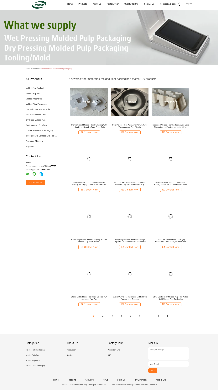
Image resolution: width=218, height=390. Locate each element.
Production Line (113, 350)
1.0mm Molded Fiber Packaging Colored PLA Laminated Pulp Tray (89, 298)
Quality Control (131, 4)
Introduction (71, 350)
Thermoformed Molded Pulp (38, 109)
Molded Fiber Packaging (36, 104)
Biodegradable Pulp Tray (36, 125)
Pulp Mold (30, 146)
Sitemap (121, 380)
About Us (97, 4)
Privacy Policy (140, 380)
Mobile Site (161, 380)
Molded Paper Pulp (34, 99)
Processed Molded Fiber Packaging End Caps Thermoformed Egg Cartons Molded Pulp (170, 126)
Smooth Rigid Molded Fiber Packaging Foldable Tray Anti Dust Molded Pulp (129, 183)
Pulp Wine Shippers (34, 141)
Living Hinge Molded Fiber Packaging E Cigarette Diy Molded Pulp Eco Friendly (130, 240)
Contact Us (149, 4)
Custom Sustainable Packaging (39, 130)
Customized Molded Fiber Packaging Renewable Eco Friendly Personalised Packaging (170, 240)
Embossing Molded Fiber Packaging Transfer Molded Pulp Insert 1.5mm (89, 240)
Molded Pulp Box (33, 93)
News (105, 380)
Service (69, 355)
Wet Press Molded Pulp (36, 115)
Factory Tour (113, 4)
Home (70, 4)
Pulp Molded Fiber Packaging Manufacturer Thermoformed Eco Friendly (129, 126)
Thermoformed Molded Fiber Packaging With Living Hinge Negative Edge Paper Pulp (89, 126)
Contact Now (35, 182)
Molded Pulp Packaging (36, 88)
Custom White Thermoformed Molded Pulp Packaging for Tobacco (130, 298)
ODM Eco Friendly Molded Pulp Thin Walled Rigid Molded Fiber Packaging (170, 298)
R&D (109, 355)
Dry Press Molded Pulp (35, 120)
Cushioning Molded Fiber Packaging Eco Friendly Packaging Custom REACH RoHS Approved (89, 183)
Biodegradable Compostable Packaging (41, 136)
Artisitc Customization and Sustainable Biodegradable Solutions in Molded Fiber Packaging (170, 183)
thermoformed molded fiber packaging (56, 69)
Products (82, 4)
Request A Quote (168, 4)
